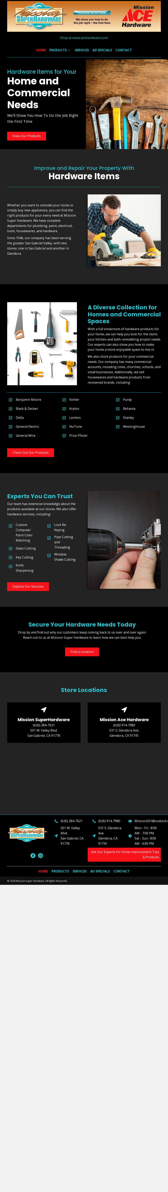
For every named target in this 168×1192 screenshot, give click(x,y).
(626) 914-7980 (124, 725)
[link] (41, 50)
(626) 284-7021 (44, 725)
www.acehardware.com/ (90, 38)
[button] (26, 136)
